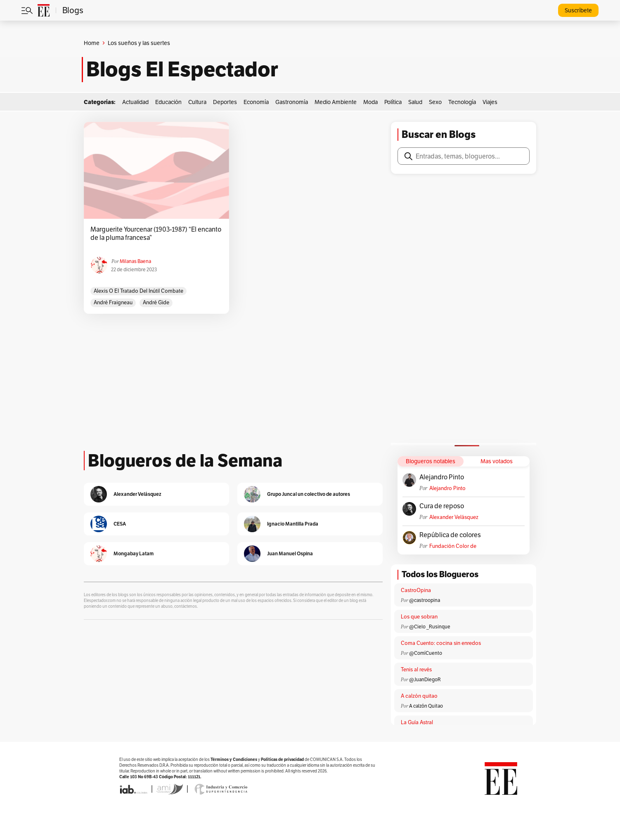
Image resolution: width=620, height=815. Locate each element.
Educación (168, 102)
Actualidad (135, 102)
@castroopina (424, 600)
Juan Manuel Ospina (290, 553)
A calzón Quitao (426, 706)
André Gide (156, 302)
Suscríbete (578, 10)
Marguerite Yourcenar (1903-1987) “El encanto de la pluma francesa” (155, 233)
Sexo (435, 102)
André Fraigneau (113, 302)
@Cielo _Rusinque (429, 626)
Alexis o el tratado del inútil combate (138, 290)
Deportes (225, 102)
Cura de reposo (441, 506)
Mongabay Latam (134, 553)
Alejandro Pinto (441, 477)
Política (393, 102)
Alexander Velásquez (453, 517)
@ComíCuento (425, 653)
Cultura (197, 102)
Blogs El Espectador (182, 69)
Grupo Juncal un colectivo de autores (308, 494)
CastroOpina (416, 590)
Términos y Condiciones (234, 759)
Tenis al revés (416, 669)
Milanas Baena (135, 261)
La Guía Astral (417, 722)
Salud (415, 102)
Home (91, 43)
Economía (256, 102)
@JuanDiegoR (425, 679)
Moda (370, 102)
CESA (120, 524)
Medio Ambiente (336, 102)
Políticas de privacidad (282, 759)
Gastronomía (291, 102)
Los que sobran (419, 616)
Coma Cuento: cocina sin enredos (441, 643)
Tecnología (462, 102)
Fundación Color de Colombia (452, 546)
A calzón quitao (419, 695)
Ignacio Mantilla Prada (292, 524)
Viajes (490, 102)
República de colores (450, 535)
